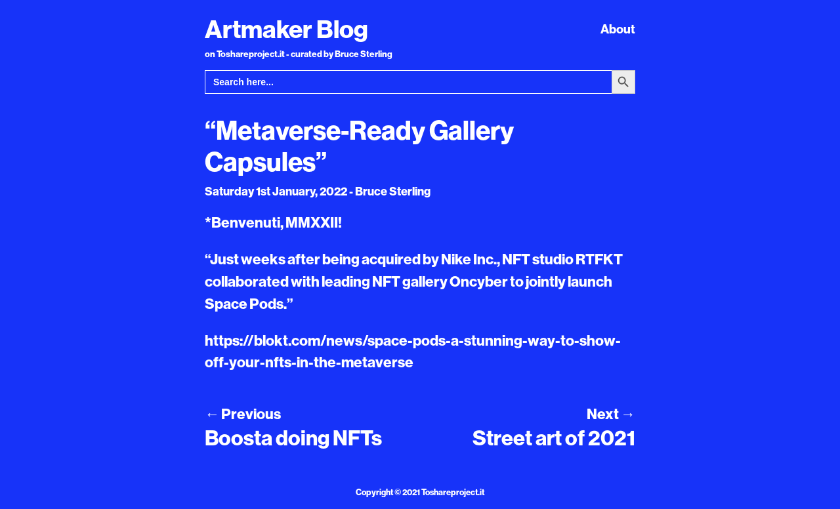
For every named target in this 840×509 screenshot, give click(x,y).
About (617, 29)
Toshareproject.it (452, 492)
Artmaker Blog (286, 29)
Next (611, 414)
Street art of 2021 (553, 437)
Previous (243, 414)
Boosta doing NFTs (293, 437)
